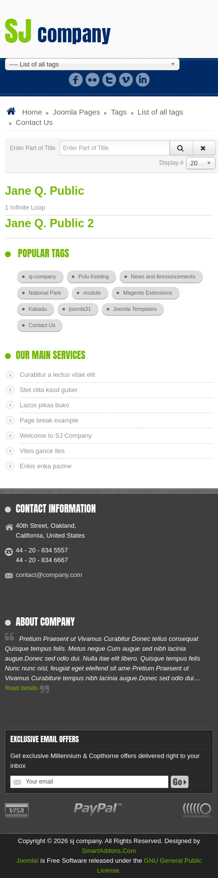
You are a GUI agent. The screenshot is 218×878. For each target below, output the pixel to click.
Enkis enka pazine (46, 466)
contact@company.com (49, 574)
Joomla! (27, 860)
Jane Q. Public (44, 190)
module (92, 293)
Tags (118, 112)
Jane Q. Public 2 (49, 223)
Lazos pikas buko (44, 405)
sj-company (42, 276)
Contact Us (42, 325)
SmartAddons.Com (109, 850)
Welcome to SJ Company (56, 435)
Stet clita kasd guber (49, 390)
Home (32, 112)
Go (179, 782)
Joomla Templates (134, 309)
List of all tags (161, 112)
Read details (21, 688)
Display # (171, 162)
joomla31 (80, 309)
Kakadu (38, 309)
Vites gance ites (42, 450)
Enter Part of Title (33, 148)
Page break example (49, 420)
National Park (45, 293)
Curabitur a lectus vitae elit (57, 374)
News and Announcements (163, 276)
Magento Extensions (147, 293)
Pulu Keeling (93, 276)
